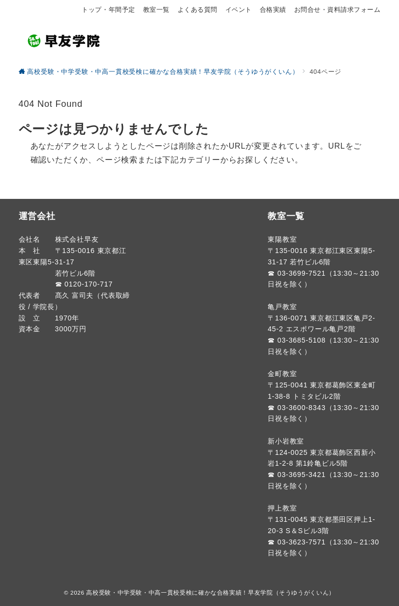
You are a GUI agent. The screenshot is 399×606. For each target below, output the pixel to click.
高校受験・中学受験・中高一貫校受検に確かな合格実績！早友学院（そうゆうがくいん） (210, 592)
